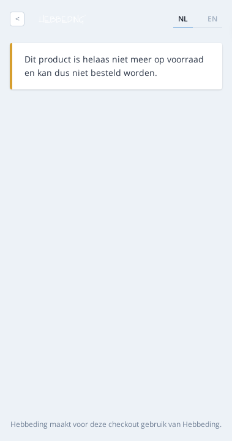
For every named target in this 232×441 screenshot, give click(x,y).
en (212, 18)
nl (183, 18)
